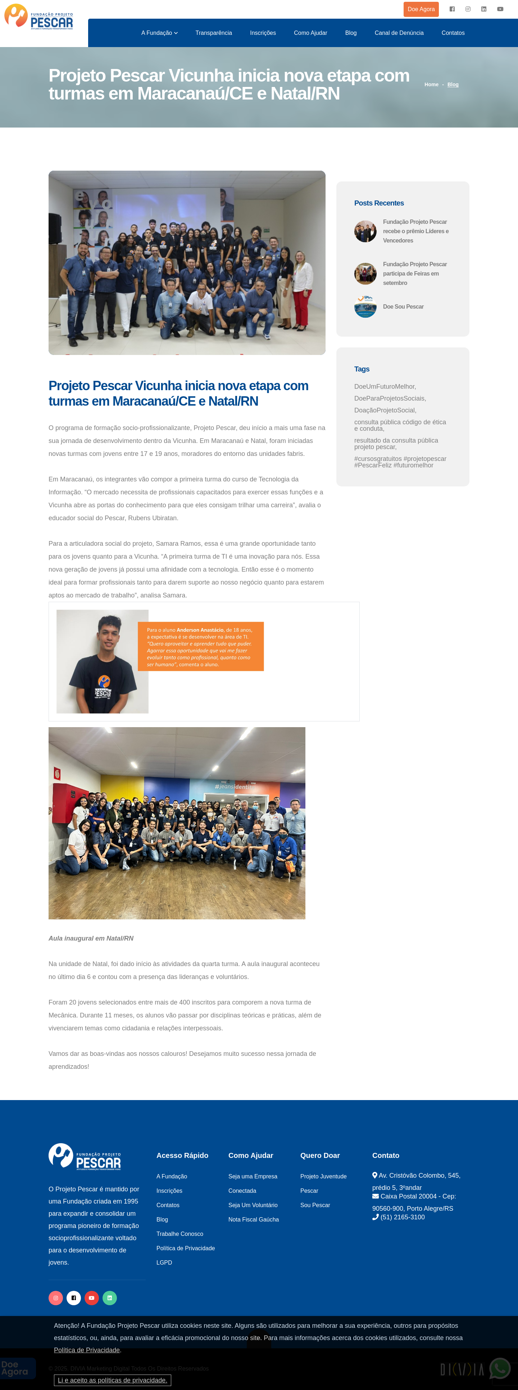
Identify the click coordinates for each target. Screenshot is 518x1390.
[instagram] (468, 9)
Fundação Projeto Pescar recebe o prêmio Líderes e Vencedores (416, 231)
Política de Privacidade (87, 1350)
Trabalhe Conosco (179, 1234)
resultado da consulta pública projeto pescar (396, 444)
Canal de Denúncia (399, 33)
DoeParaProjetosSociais (389, 398)
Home (431, 84)
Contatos (453, 33)
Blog (351, 33)
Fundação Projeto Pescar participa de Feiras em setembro (415, 273)
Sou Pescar (315, 1205)
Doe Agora (421, 9)
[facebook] (452, 9)
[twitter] (110, 1298)
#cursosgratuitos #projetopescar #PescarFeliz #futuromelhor (400, 462)
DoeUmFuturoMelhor (384, 386)
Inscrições (263, 33)
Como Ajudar (310, 33)
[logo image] (38, 17)
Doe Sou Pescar (403, 307)
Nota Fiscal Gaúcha (253, 1219)
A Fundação (156, 33)
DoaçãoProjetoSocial (384, 410)
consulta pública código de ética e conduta (400, 425)
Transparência (214, 33)
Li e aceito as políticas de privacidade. (112, 1380)
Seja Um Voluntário (253, 1205)
